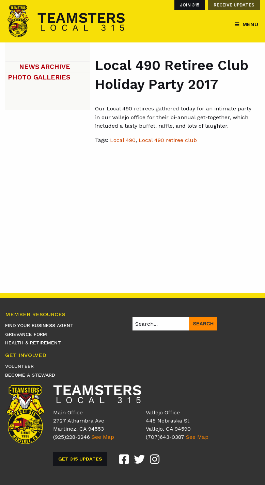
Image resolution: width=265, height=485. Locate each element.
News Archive (44, 67)
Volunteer (19, 366)
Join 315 (189, 4)
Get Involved (25, 355)
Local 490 (123, 140)
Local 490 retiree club (168, 140)
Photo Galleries (39, 77)
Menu (250, 24)
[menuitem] (188, 5)
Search (203, 323)
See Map (103, 437)
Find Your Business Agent (39, 325)
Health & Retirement (33, 342)
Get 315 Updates (80, 459)
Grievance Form (26, 334)
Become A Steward (30, 375)
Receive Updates (234, 4)
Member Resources (35, 315)
